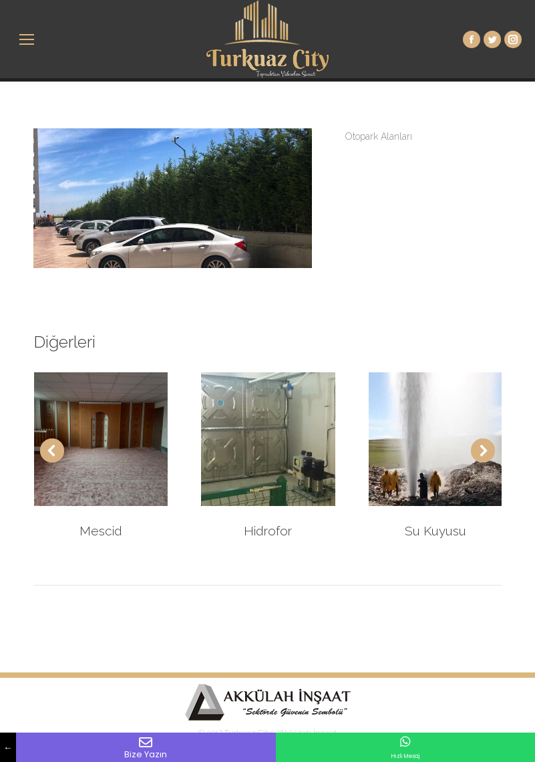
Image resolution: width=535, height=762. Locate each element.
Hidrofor (268, 530)
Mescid (100, 530)
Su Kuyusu (435, 530)
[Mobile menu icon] (26, 39)
